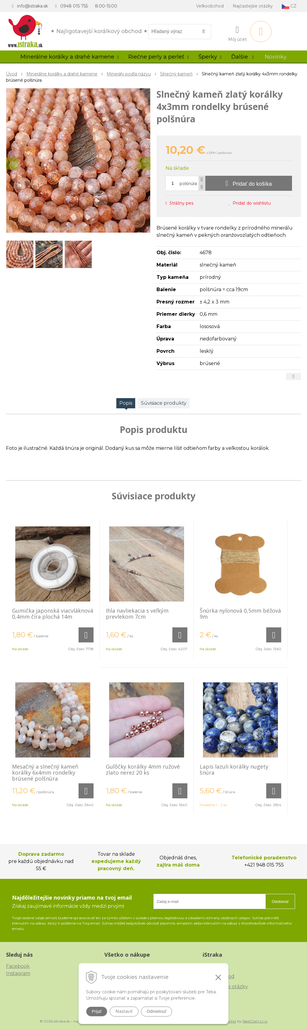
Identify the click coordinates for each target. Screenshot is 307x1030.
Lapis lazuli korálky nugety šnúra (234, 769)
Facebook (18, 966)
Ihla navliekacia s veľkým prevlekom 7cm (137, 613)
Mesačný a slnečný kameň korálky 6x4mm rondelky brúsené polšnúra (45, 772)
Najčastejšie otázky (253, 6)
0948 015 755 (74, 6)
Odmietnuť (156, 1011)
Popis (125, 403)
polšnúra (188, 183)
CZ (289, 6)
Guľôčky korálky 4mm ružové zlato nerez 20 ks (143, 769)
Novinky (276, 56)
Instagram (18, 973)
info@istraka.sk (32, 6)
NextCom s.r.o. (255, 1021)
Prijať (97, 1011)
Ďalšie (242, 56)
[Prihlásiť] (237, 33)
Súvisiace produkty (163, 403)
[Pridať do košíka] (248, 183)
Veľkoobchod (210, 6)
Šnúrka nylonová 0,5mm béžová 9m (240, 613)
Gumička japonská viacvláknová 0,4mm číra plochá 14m (52, 613)
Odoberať (280, 901)
